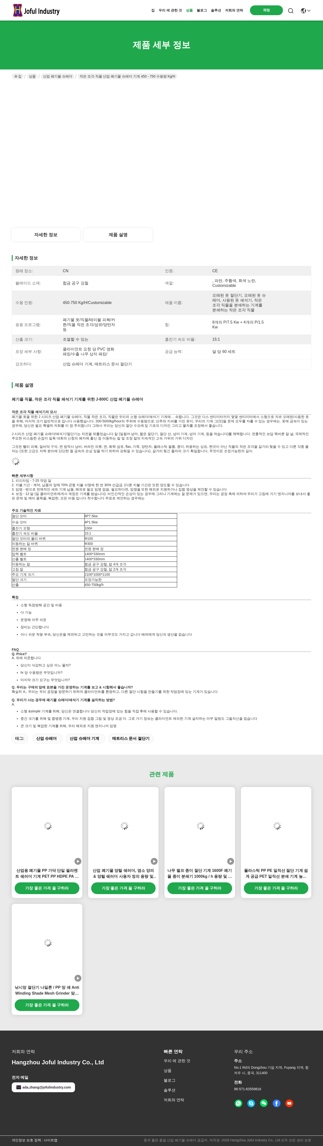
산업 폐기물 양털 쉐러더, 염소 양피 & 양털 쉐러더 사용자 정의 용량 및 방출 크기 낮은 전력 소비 (123, 873)
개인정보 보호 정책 (26, 1140)
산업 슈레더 (46, 738)
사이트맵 (50, 1140)
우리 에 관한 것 (170, 10)
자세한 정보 (45, 234)
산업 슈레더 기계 (84, 738)
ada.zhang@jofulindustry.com (43, 1087)
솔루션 (216, 10)
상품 (189, 10)
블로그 (202, 10)
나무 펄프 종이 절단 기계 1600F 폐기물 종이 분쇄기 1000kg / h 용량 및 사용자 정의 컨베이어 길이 (199, 873)
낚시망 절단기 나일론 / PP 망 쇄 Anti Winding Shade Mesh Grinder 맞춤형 (47, 990)
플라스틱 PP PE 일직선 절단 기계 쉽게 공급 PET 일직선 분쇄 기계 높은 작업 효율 (276, 873)
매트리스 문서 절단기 (131, 738)
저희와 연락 (234, 10)
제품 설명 (118, 234)
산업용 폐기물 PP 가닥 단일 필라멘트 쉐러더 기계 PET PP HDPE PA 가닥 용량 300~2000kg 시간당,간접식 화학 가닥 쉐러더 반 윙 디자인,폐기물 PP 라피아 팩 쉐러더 (47, 873)
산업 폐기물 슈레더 (57, 76)
